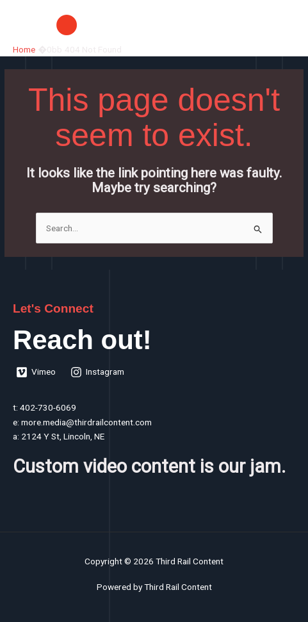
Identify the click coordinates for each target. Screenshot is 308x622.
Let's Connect (53, 308)
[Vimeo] (36, 372)
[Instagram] (97, 372)
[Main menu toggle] (283, 25)
